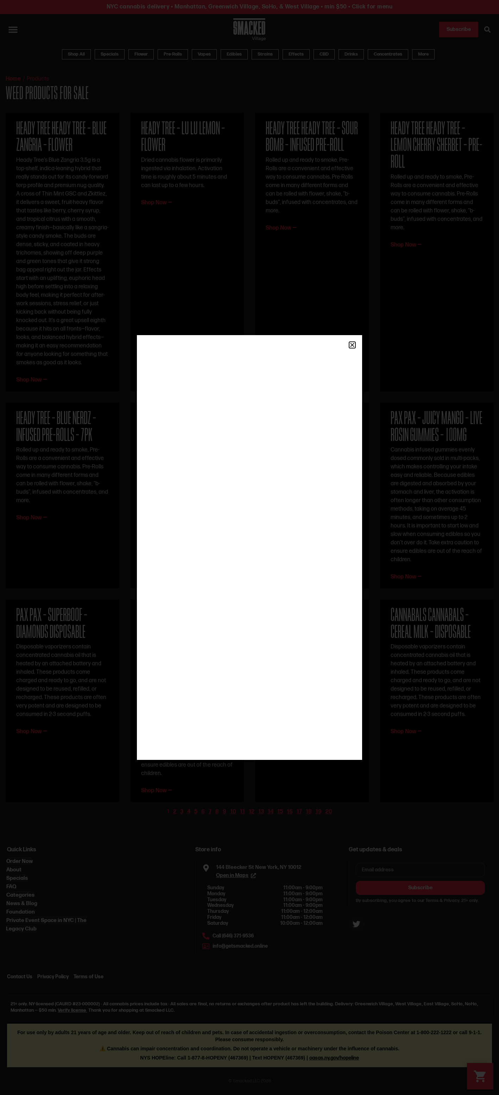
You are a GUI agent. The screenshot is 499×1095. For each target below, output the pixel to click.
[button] (352, 345)
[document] (249, 547)
